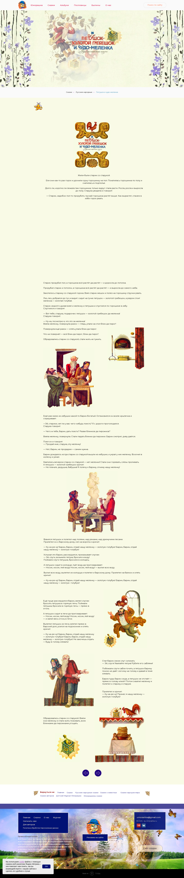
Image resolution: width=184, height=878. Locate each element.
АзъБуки (64, 5)
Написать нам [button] (29, 821)
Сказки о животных (108, 793)
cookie (21, 862)
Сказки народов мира (130, 793)
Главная (60, 792)
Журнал (57, 817)
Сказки (51, 5)
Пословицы (80, 5)
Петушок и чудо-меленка (107, 92)
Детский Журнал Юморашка (68, 796)
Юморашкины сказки (93, 796)
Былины (95, 5)
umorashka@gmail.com (149, 817)
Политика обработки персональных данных (40, 828)
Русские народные (84, 92)
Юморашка (37, 5)
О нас (108, 5)
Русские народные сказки (86, 793)
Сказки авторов (47, 796)
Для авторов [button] (29, 824)
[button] (95, 837)
